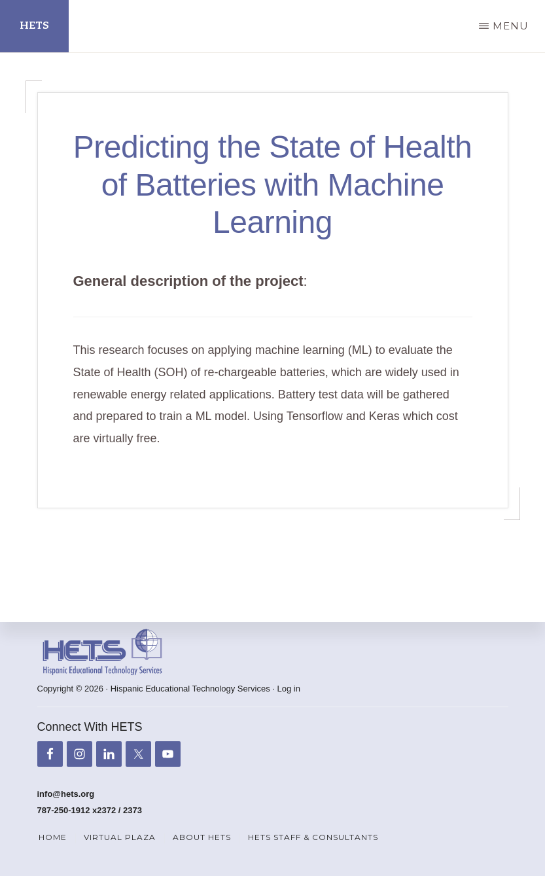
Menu (511, 26)
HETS (34, 26)
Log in (288, 689)
